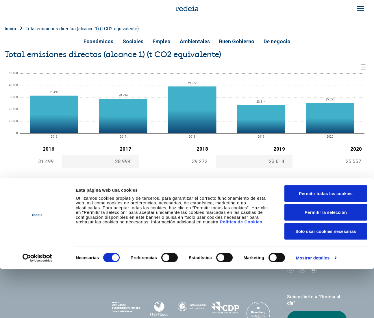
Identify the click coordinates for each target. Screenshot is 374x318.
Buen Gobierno (236, 41)
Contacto (178, 235)
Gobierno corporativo (190, 225)
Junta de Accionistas (248, 225)
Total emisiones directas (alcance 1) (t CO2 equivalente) (82, 28)
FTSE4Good (159, 309)
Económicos (98, 41)
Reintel (170, 266)
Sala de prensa (300, 215)
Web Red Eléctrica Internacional (203, 266)
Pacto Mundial (192, 308)
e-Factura (121, 235)
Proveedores (298, 225)
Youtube (313, 269)
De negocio (277, 41)
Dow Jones (126, 308)
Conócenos (123, 215)
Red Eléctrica (131, 266)
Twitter (290, 269)
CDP (225, 308)
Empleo (162, 41)
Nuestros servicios (188, 215)
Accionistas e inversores (137, 225)
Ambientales (195, 41)
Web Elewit (236, 266)
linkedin (302, 269)
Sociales (133, 41)
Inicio (10, 28)
